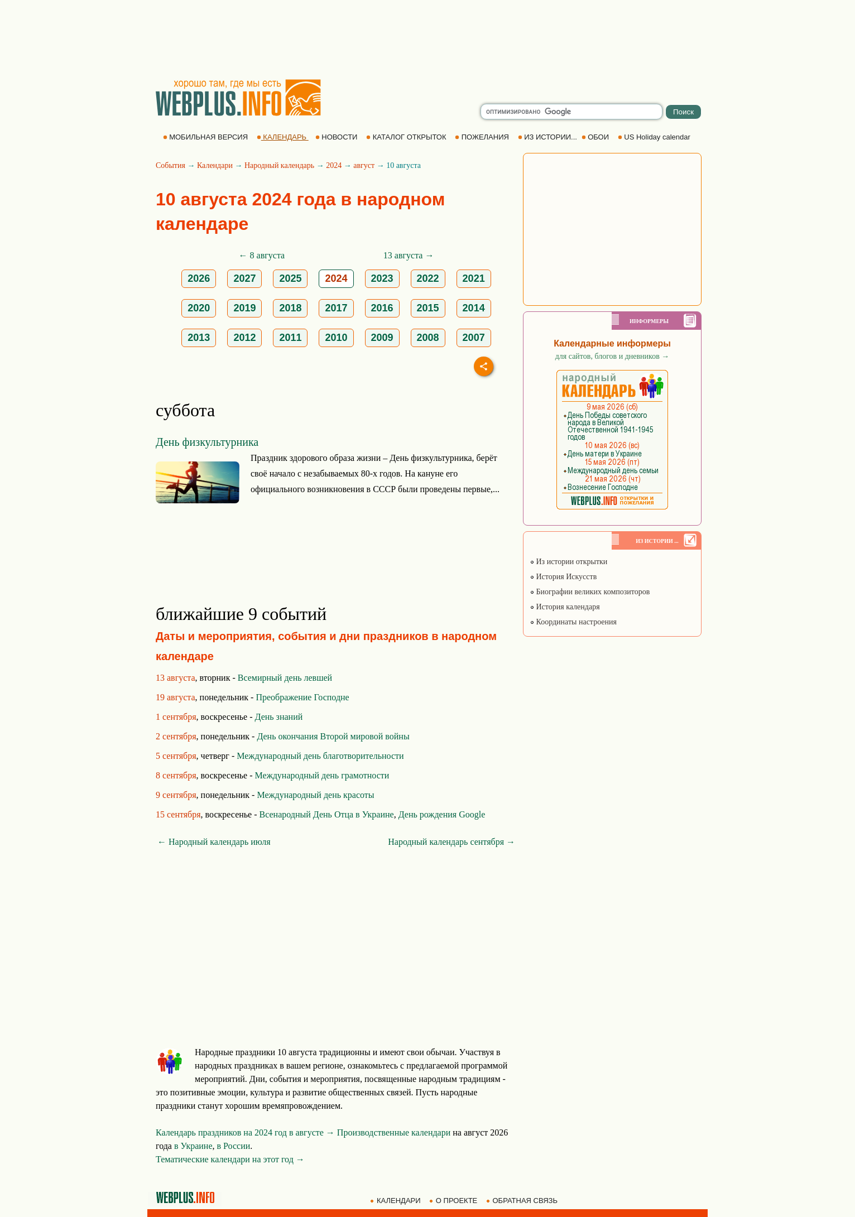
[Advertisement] (427, 39)
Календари (215, 165)
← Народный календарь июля (214, 841)
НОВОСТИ (337, 137)
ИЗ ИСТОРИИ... (548, 137)
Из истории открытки (568, 561)
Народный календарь (279, 165)
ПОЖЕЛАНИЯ (483, 137)
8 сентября (176, 775)
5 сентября (176, 756)
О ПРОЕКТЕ (454, 1200)
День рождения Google (442, 814)
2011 (290, 337)
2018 (290, 308)
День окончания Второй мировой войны (333, 736)
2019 (244, 308)
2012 (244, 337)
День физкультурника (207, 442)
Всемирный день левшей (285, 677)
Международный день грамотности (322, 775)
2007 (474, 337)
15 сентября (178, 814)
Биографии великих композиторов (590, 592)
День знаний (279, 716)
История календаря (565, 607)
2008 (428, 337)
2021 (474, 278)
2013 (199, 337)
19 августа (175, 697)
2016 (382, 308)
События (170, 165)
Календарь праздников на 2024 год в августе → (245, 1132)
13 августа (175, 677)
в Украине (193, 1146)
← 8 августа (262, 255)
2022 (428, 278)
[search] (571, 111)
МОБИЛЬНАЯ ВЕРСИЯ (206, 137)
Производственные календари (393, 1132)
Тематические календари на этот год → (230, 1159)
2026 (199, 278)
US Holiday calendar (655, 137)
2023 (382, 278)
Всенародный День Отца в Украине (327, 814)
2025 (290, 278)
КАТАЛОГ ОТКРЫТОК (407, 137)
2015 (428, 308)
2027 (244, 278)
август (363, 165)
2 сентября (176, 736)
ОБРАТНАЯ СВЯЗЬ (523, 1200)
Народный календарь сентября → (451, 841)
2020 (199, 308)
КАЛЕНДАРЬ (283, 137)
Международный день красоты (315, 795)
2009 (382, 337)
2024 (334, 165)
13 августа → (408, 255)
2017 (336, 308)
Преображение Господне (302, 697)
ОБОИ (596, 137)
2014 (474, 308)
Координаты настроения (573, 622)
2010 (336, 337)
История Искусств (563, 577)
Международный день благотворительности (320, 756)
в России (234, 1146)
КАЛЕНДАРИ (396, 1200)
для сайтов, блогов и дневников (612, 356)
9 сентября (176, 795)
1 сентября (176, 716)
